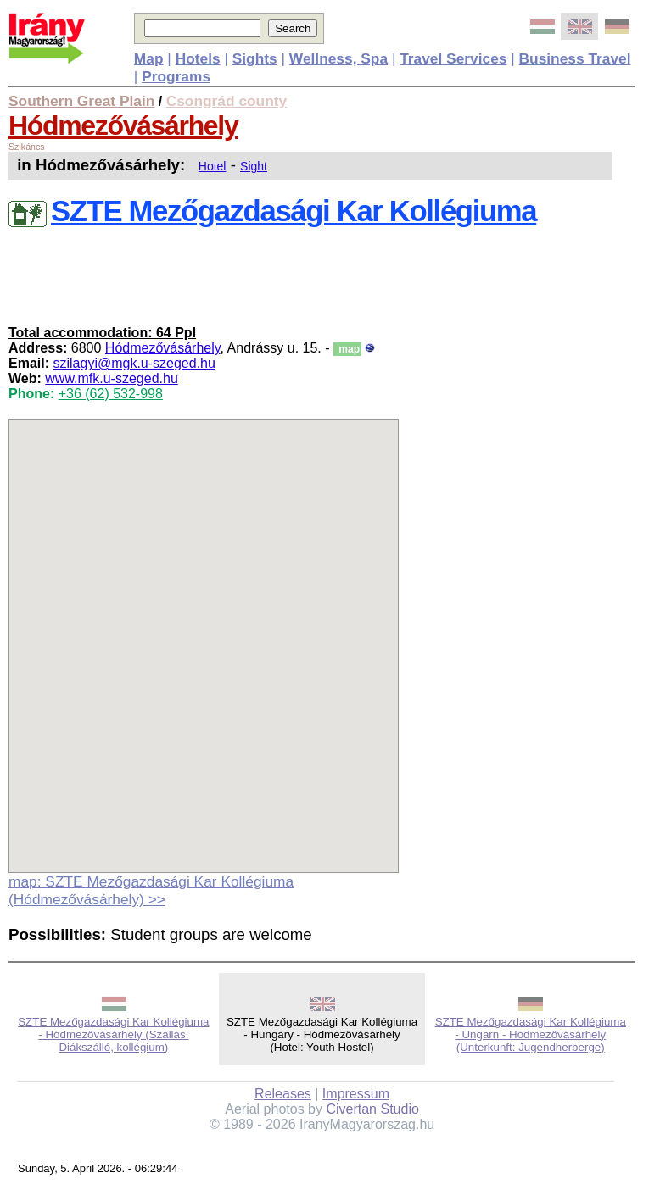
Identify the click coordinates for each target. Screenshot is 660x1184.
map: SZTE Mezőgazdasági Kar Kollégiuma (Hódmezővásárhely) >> (151, 890)
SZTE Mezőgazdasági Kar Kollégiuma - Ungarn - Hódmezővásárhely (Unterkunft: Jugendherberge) (530, 1034)
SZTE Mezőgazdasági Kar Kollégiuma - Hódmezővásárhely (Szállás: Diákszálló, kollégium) (113, 1034)
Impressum (355, 1094)
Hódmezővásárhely (123, 125)
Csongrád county (226, 100)
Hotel (213, 166)
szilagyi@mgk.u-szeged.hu (134, 363)
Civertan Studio (372, 1109)
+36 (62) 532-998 (111, 393)
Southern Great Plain (81, 100)
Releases (282, 1094)
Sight (253, 166)
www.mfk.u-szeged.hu (111, 378)
